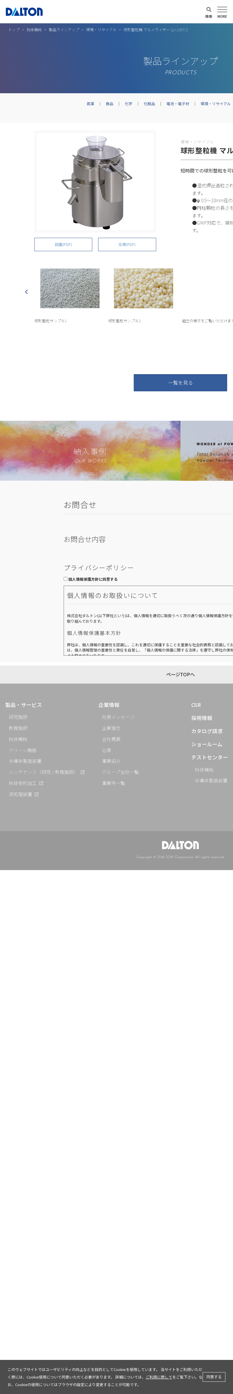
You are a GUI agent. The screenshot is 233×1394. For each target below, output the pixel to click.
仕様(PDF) (127, 244)
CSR (196, 704)
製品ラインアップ (64, 29)
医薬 (90, 103)
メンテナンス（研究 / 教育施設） (43, 771)
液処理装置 (20, 794)
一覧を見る (180, 382)
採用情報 (201, 717)
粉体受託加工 (23, 782)
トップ (14, 29)
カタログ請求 (207, 731)
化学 (128, 103)
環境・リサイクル (101, 29)
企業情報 (108, 704)
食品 (109, 103)
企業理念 (111, 727)
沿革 (106, 750)
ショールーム (206, 744)
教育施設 (18, 727)
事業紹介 (111, 760)
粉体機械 (34, 29)
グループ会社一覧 (120, 771)
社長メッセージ (118, 716)
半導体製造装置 (25, 760)
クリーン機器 (22, 750)
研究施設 (18, 716)
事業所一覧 (113, 782)
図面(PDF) (63, 244)
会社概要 (111, 738)
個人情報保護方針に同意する (93, 579)
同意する (214, 1376)
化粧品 (149, 103)
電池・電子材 (177, 103)
